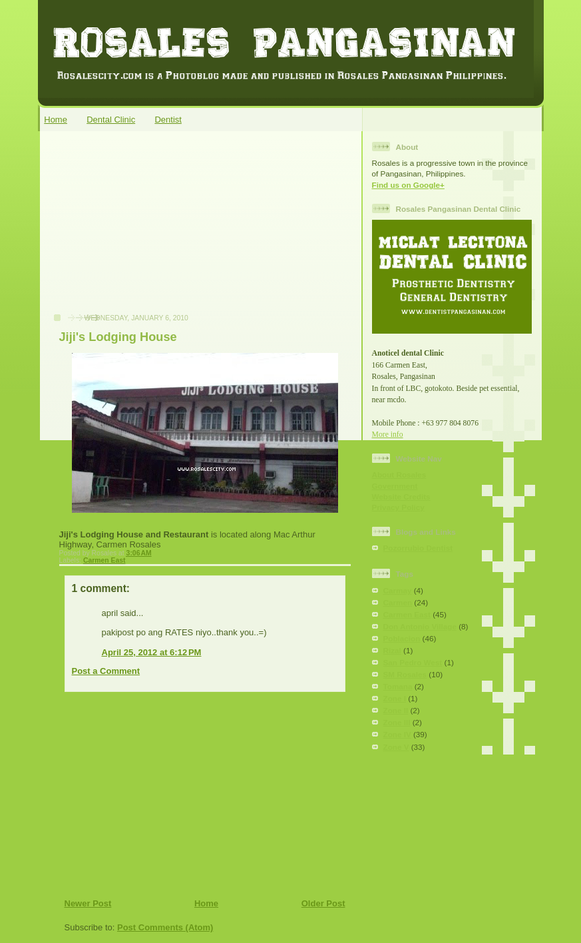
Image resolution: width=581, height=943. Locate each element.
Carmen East (104, 560)
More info (387, 434)
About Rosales (399, 474)
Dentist (167, 120)
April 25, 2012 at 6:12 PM (152, 652)
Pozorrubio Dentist (418, 547)
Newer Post (88, 903)
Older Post (323, 903)
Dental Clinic (111, 120)
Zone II (396, 710)
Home (55, 120)
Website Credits (401, 496)
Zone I (394, 698)
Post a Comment (106, 671)
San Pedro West (413, 662)
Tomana (398, 686)
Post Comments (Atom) (165, 927)
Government (395, 485)
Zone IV (397, 734)
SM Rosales (405, 674)
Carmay (397, 590)
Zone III (397, 722)
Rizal (392, 650)
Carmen (398, 602)
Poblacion (402, 638)
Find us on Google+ (408, 184)
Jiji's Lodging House (118, 337)
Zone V (396, 747)
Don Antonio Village (420, 626)
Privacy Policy (398, 507)
